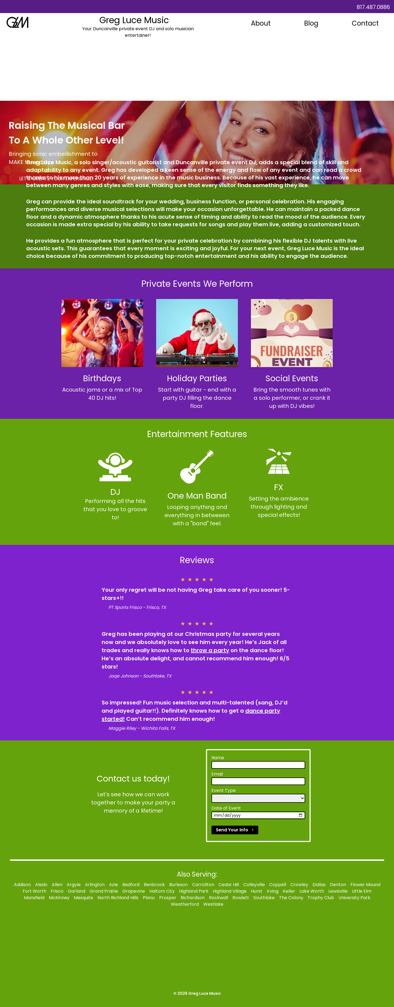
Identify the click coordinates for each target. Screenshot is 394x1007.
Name (217, 758)
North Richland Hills (118, 898)
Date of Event (226, 808)
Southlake (264, 898)
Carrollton (203, 884)
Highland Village (230, 891)
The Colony (291, 898)
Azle (113, 884)
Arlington (95, 884)
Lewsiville (338, 891)
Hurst (256, 891)
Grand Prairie (104, 891)
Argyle (74, 884)
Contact (365, 23)
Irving (272, 891)
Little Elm (361, 891)
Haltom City (162, 891)
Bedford (131, 884)
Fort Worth (34, 891)
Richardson (193, 898)
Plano (149, 898)
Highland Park (193, 891)
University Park (354, 898)
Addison (22, 884)
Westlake (213, 904)
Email (217, 774)
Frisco (57, 891)
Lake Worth (311, 891)
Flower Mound (365, 884)
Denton (338, 884)
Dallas (319, 884)
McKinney (59, 898)
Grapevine (133, 891)
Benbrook (154, 884)
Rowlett (240, 898)
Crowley (299, 884)
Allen (57, 884)
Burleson (178, 884)
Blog (311, 23)
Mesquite (83, 898)
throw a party (210, 650)
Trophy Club (321, 898)
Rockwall (218, 898)
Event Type (223, 790)
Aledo (41, 884)
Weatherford (185, 904)
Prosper (167, 898)
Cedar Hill (229, 884)
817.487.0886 (373, 7)
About (261, 23)
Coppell (277, 884)
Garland (76, 891)
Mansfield (34, 898)
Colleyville (254, 884)
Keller (289, 891)
